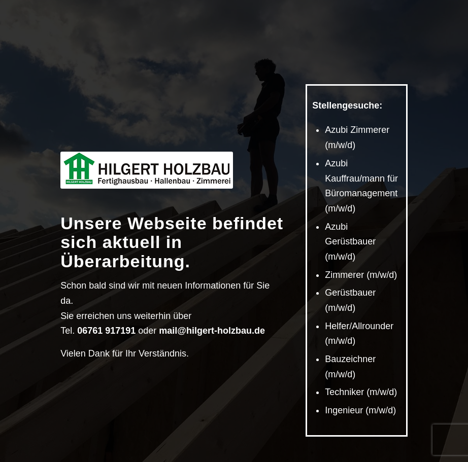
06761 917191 (106, 331)
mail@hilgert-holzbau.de (212, 331)
